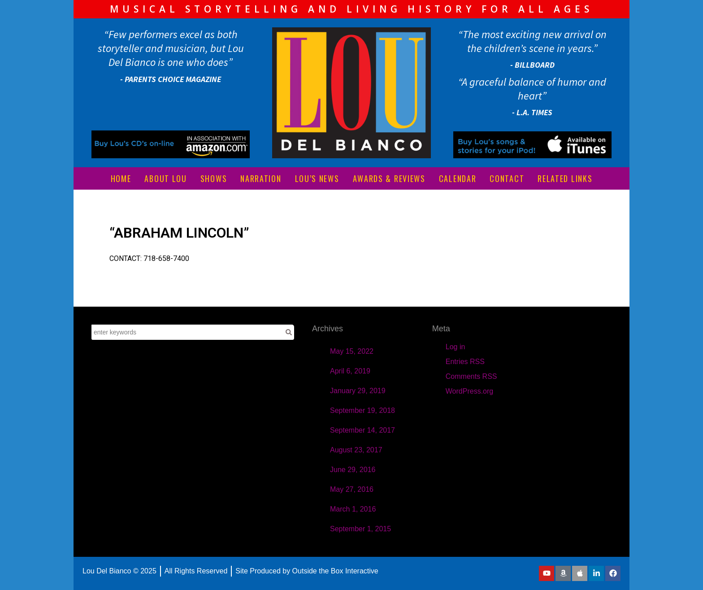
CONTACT (507, 178)
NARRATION (260, 178)
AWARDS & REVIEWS (389, 178)
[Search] (288, 332)
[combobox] (187, 332)
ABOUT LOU (165, 178)
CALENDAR (458, 178)
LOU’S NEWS (317, 178)
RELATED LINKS (565, 178)
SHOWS (213, 178)
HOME (121, 178)
